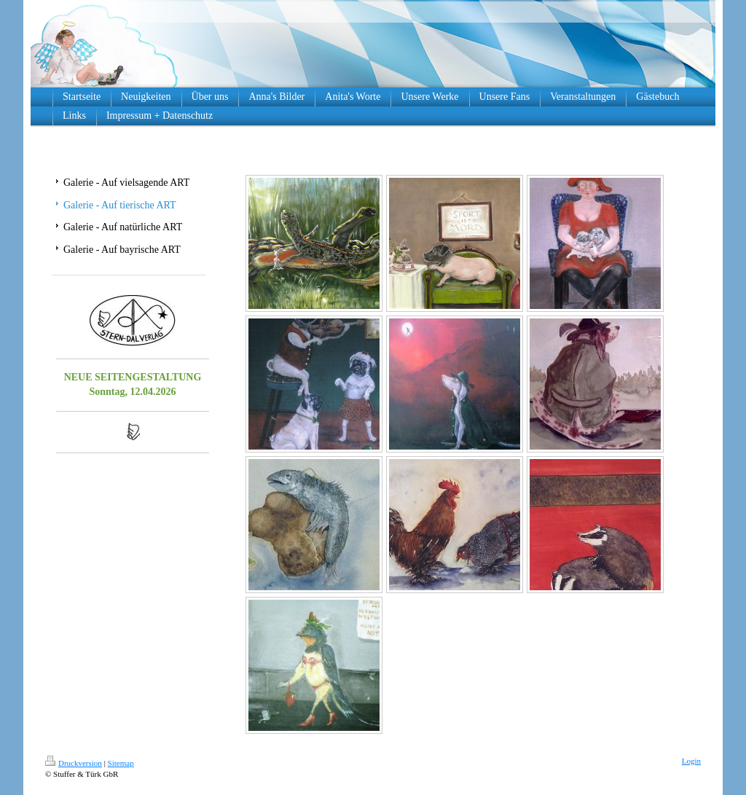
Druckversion (73, 763)
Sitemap (121, 763)
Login (691, 760)
